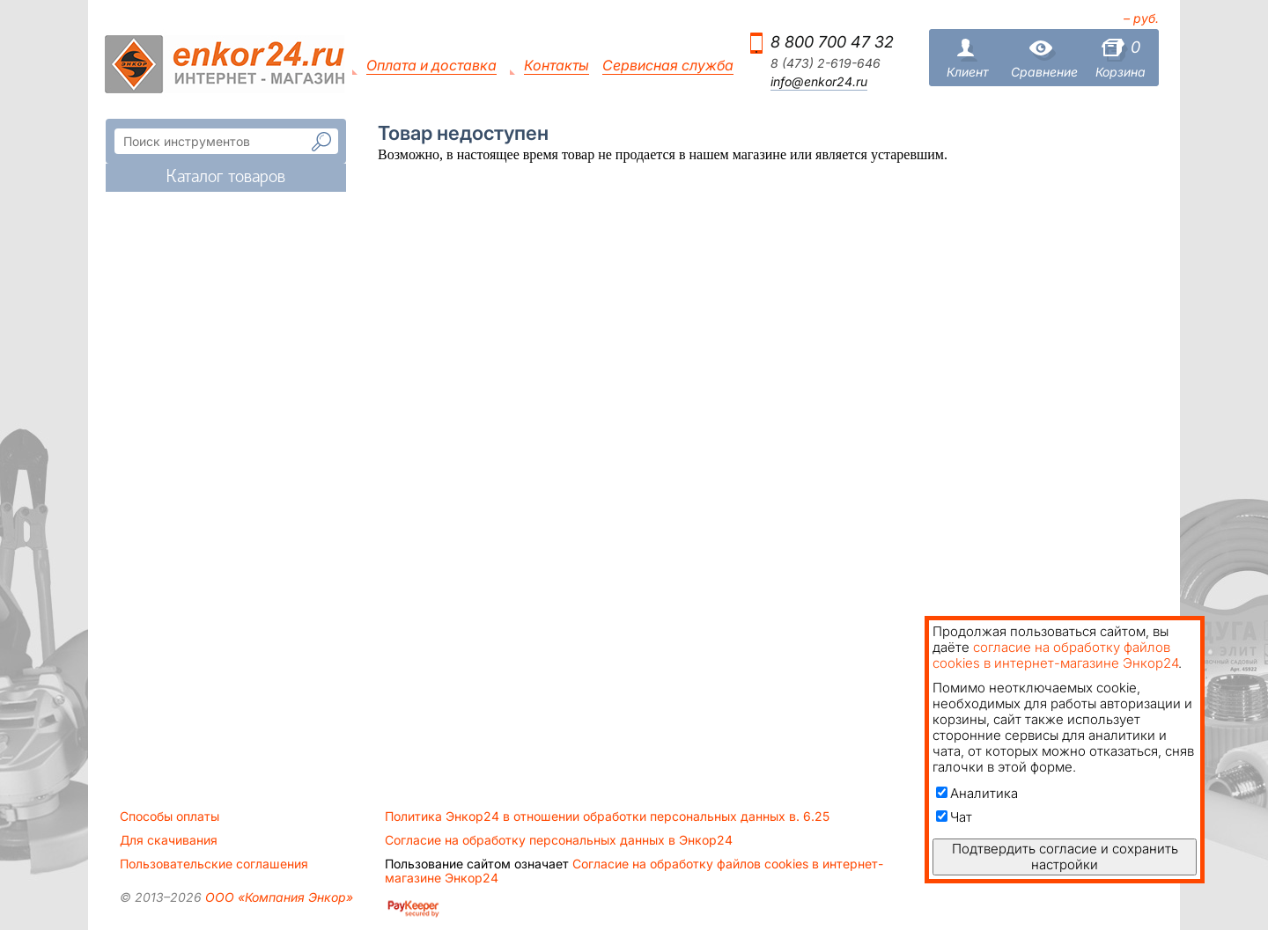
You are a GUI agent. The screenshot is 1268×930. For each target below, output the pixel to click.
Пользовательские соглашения (214, 864)
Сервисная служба (668, 65)
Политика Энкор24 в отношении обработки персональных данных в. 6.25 (607, 816)
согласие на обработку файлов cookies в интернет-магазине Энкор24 (1055, 655)
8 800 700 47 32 (832, 42)
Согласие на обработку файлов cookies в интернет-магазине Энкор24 (634, 871)
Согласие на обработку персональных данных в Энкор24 (559, 840)
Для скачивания (168, 840)
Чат (954, 817)
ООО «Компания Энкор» (277, 897)
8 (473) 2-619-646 (825, 63)
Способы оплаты (169, 816)
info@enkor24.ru (818, 82)
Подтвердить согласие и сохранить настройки (1065, 856)
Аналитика (977, 793)
